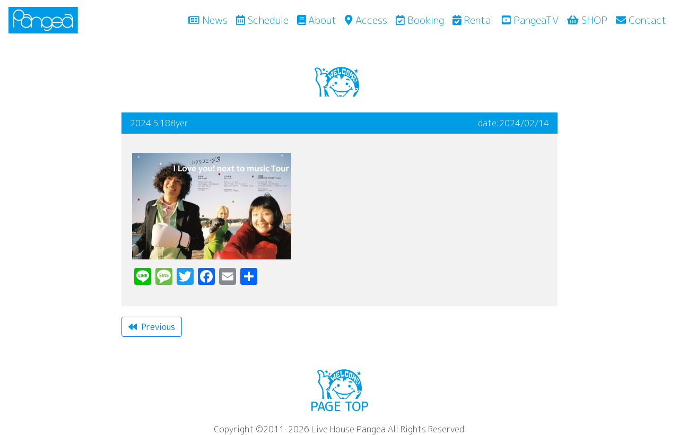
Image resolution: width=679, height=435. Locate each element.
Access (366, 20)
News (210, 19)
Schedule (262, 20)
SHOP (587, 20)
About (317, 20)
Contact (641, 20)
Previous (151, 327)
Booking (420, 20)
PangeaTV (530, 20)
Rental (473, 20)
